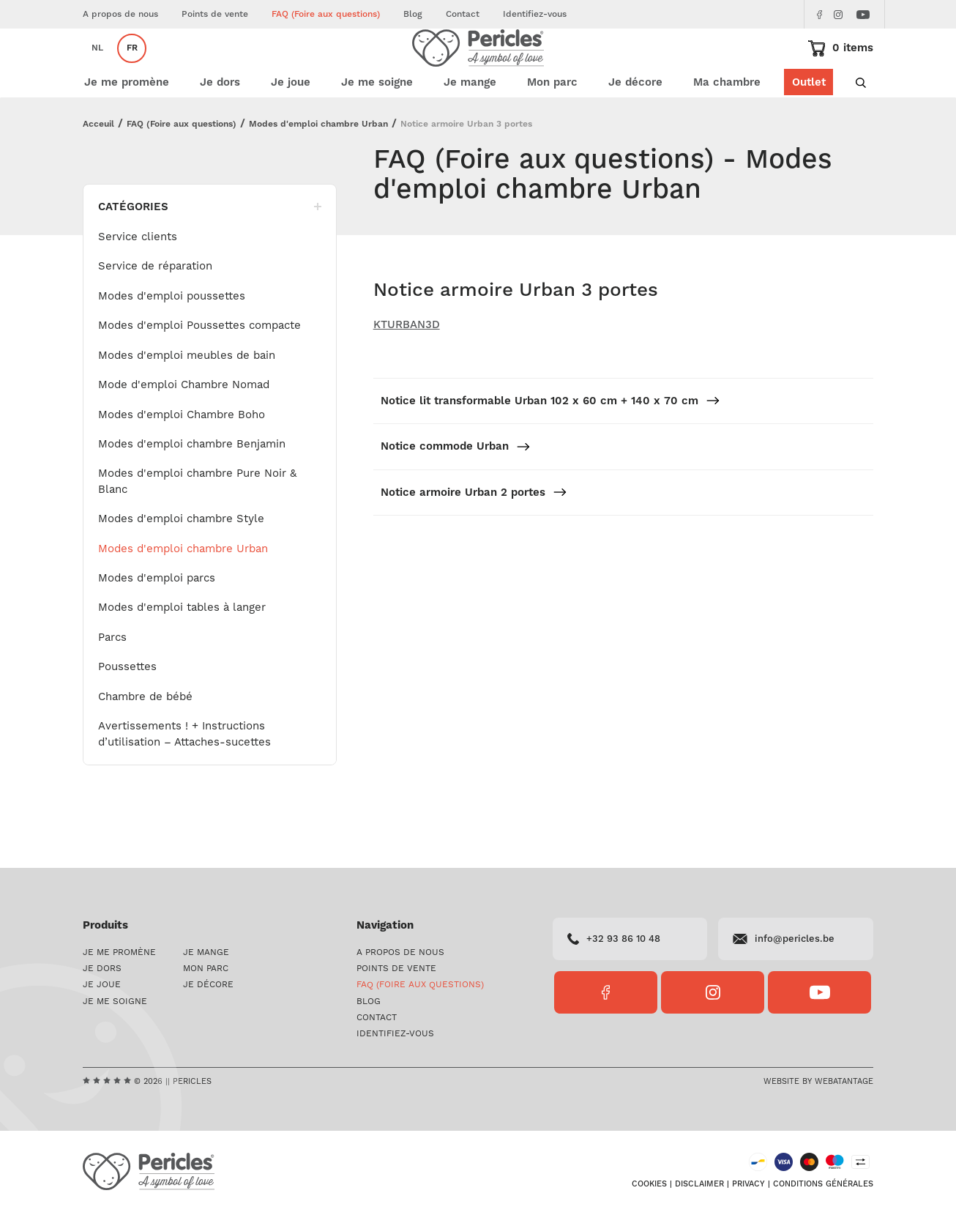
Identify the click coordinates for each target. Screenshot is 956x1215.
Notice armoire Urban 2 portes (474, 536)
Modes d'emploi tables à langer (182, 651)
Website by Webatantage (818, 1083)
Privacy (748, 1186)
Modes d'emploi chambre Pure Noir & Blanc (197, 525)
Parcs (112, 681)
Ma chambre (727, 126)
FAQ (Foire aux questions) (326, 14)
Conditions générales (823, 1186)
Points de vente (215, 14)
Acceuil (98, 168)
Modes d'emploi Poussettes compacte (199, 369)
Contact (462, 14)
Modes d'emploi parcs (156, 622)
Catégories (209, 251)
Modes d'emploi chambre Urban (318, 168)
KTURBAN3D (406, 369)
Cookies (649, 1186)
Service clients (137, 281)
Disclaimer (699, 1186)
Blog (412, 14)
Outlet (808, 126)
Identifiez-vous (535, 14)
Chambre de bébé (145, 741)
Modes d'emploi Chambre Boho (181, 459)
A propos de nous (120, 14)
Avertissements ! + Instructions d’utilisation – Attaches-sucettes (184, 777)
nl (97, 69)
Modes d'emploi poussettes (171, 340)
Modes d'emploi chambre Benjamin (191, 488)
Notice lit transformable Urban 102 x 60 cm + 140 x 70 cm (550, 445)
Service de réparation (155, 310)
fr (132, 69)
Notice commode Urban (456, 490)
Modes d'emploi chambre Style (181, 563)
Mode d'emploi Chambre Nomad (183, 429)
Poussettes (127, 711)
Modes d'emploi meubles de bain (186, 399)
